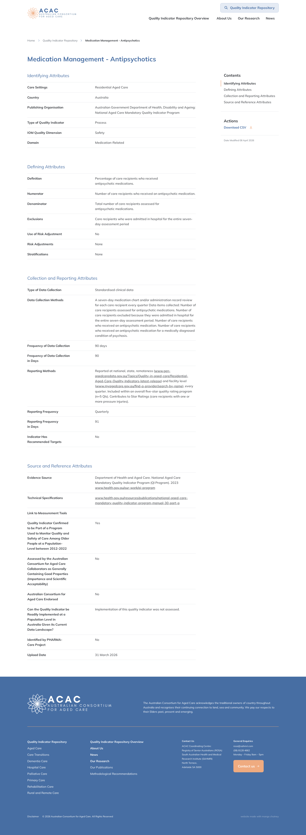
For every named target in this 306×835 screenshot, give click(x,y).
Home (31, 40)
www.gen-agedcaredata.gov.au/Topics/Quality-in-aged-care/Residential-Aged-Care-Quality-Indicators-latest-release (141, 376)
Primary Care (36, 780)
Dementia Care (37, 761)
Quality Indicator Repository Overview (179, 18)
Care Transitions (38, 755)
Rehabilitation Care (40, 786)
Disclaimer (33, 816)
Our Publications (101, 767)
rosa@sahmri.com (243, 746)
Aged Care (34, 748)
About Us (224, 18)
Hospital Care (36, 767)
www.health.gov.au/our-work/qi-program (125, 488)
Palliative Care (37, 774)
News (270, 18)
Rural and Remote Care (43, 793)
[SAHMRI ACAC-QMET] (51, 13)
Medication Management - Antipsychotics (112, 40)
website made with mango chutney (260, 816)
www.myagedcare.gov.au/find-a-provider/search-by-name (139, 386)
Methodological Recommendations (113, 774)
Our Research (99, 761)
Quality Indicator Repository (60, 40)
